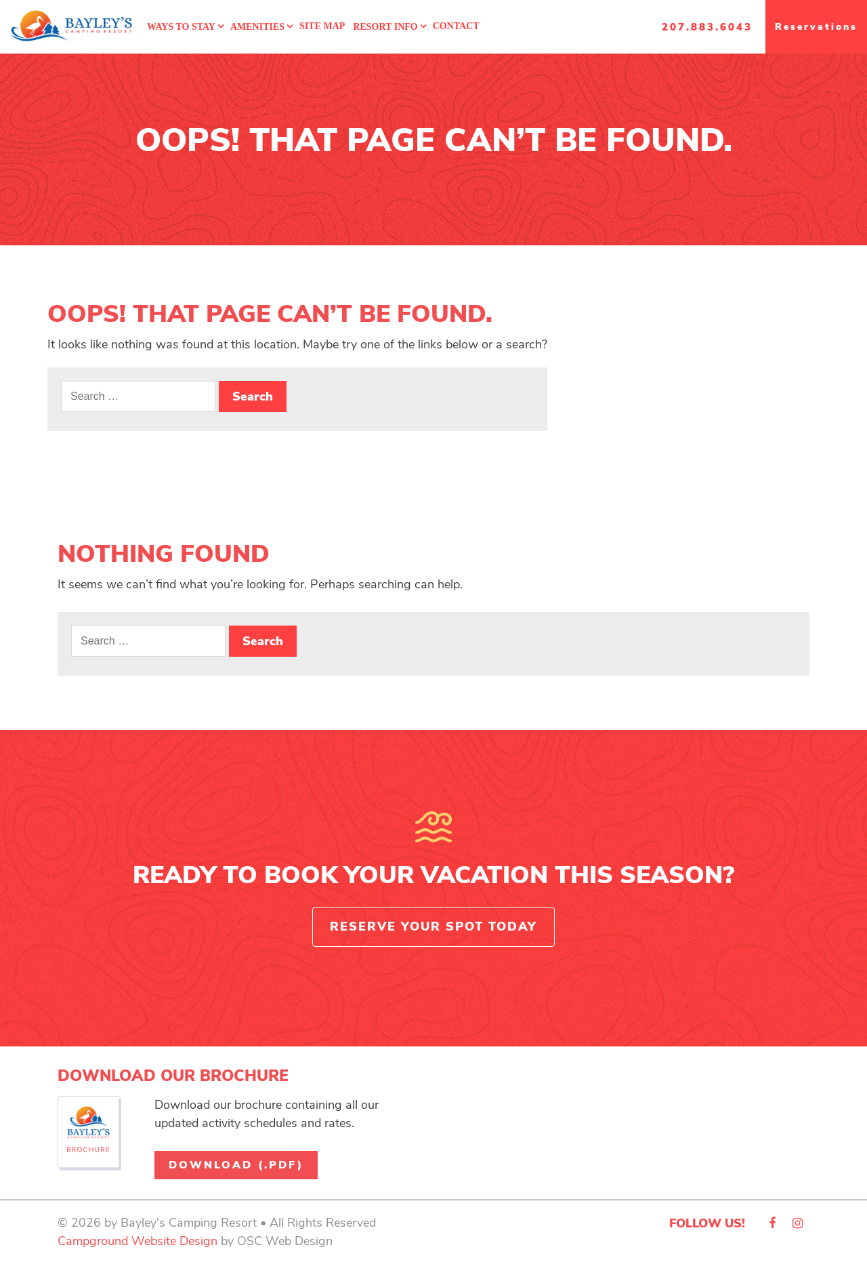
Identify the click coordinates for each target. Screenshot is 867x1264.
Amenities (257, 27)
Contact (456, 26)
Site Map (322, 26)
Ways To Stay (181, 27)
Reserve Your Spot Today (433, 926)
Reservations (816, 26)
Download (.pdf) (236, 1165)
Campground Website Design (137, 1241)
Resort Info (385, 27)
